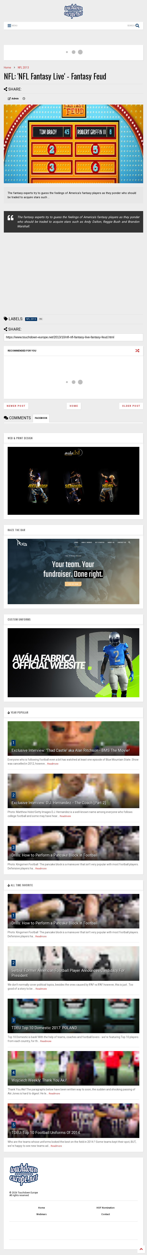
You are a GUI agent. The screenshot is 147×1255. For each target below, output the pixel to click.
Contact (105, 1214)
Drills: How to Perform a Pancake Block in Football (54, 855)
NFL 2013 (23, 67)
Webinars (41, 1214)
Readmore (52, 763)
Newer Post (16, 406)
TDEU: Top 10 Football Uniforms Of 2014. (46, 1132)
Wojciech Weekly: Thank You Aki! (39, 1080)
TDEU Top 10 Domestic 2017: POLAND (44, 1028)
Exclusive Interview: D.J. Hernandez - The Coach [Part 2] (58, 802)
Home (7, 67)
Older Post (131, 406)
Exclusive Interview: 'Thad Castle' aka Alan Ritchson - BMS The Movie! (70, 750)
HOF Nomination (105, 1207)
